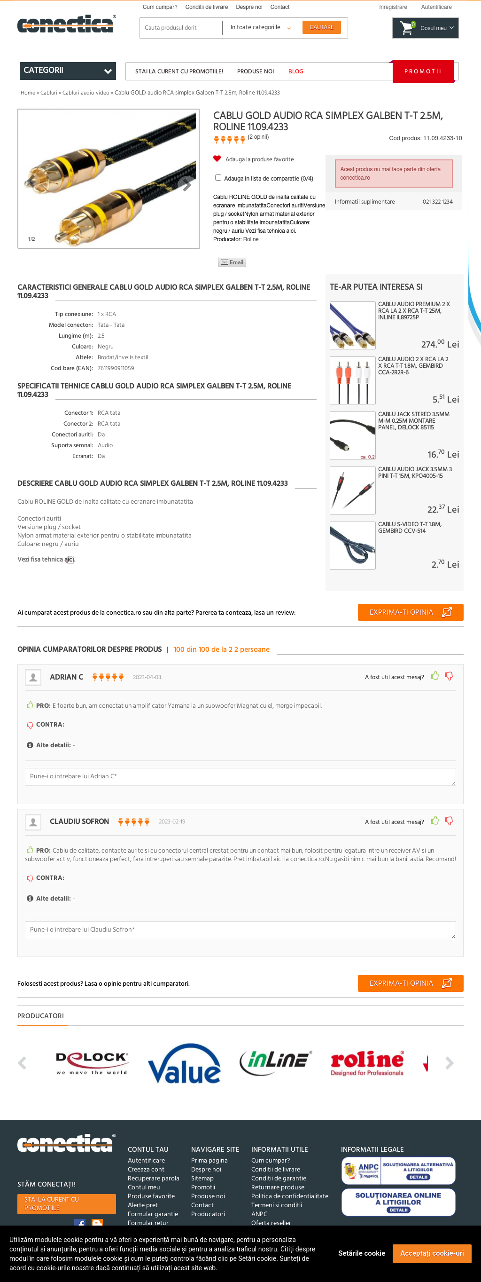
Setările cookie (361, 1253)
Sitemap (202, 1167)
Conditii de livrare (207, 7)
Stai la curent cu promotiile (51, 1192)
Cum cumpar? (160, 7)
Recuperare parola (153, 1167)
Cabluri (48, 93)
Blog (295, 72)
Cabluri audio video (85, 93)
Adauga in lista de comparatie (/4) (268, 179)
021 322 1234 (438, 202)
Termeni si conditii (276, 1193)
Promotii (423, 72)
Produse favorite (151, 1184)
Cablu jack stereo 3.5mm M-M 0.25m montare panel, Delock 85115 (414, 421)
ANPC (259, 1202)
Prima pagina (209, 1149)
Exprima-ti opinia (401, 613)
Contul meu (144, 1176)
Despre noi (249, 7)
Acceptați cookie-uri (432, 1253)
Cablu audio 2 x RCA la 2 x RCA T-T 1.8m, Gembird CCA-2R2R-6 (413, 366)
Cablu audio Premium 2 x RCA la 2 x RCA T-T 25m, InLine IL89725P (414, 311)
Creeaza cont (146, 1158)
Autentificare (146, 1149)
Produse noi (255, 72)
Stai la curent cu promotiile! (179, 72)
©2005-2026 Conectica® (285, 1220)
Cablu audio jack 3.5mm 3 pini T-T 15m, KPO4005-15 (415, 473)
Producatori (208, 1202)
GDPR (136, 1220)
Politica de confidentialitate (289, 1184)
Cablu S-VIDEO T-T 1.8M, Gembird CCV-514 (410, 528)
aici (69, 559)
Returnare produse (277, 1176)
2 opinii (258, 137)
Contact (280, 7)
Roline (251, 239)
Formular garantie (153, 1202)
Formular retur (148, 1211)
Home (28, 93)
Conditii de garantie (278, 1167)
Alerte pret (143, 1193)
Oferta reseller (271, 1211)
